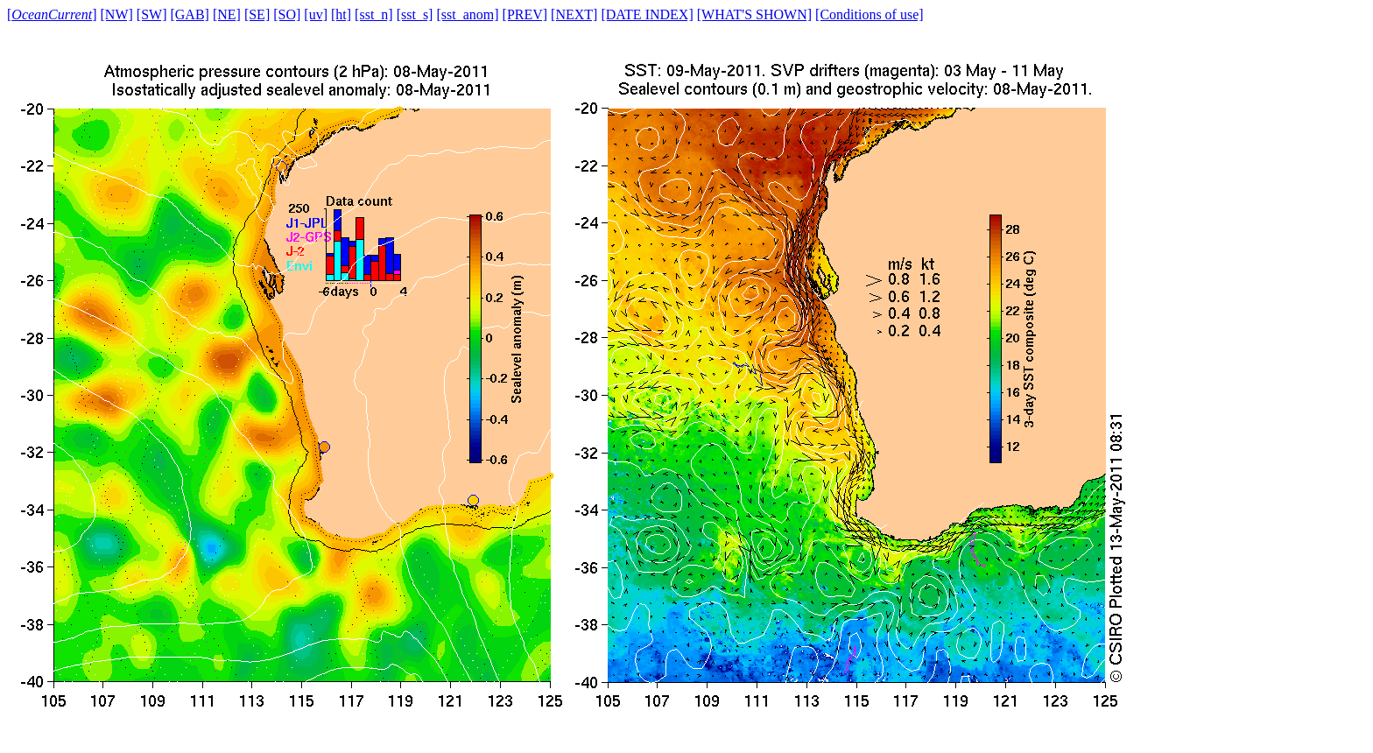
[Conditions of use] (869, 14)
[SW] (152, 14)
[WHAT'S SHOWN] (754, 14)
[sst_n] (374, 14)
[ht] (341, 14)
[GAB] (189, 14)
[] (52, 14)
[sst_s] (415, 14)
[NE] (227, 14)
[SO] (286, 14)
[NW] (117, 14)
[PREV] (525, 14)
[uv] (315, 14)
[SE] (257, 14)
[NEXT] (574, 14)
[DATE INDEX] (647, 14)
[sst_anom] (467, 14)
